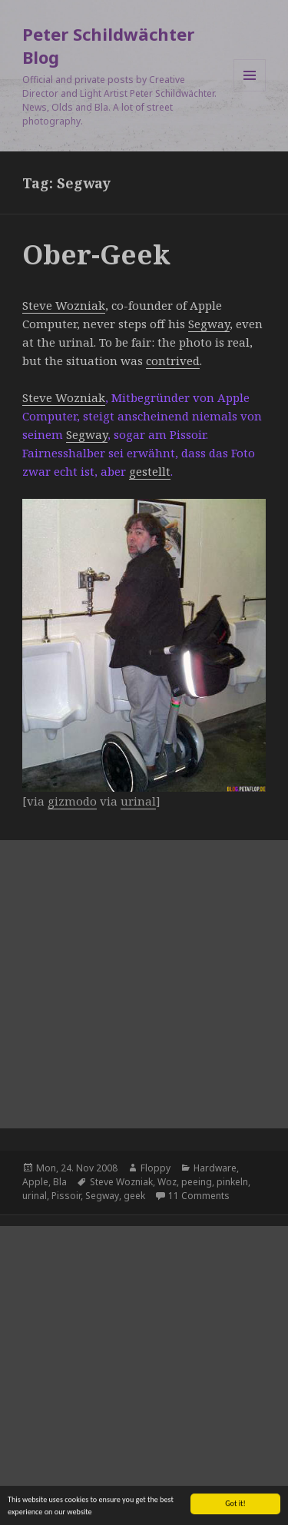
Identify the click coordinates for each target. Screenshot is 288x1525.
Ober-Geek (96, 254)
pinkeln (232, 1181)
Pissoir (66, 1195)
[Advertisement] (144, 984)
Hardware (215, 1167)
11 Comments (199, 1195)
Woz (167, 1181)
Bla (60, 1181)
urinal (34, 1195)
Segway (209, 323)
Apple (35, 1181)
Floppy (155, 1167)
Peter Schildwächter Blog (108, 45)
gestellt (149, 471)
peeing (196, 1181)
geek (134, 1195)
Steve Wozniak (63, 305)
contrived (173, 360)
